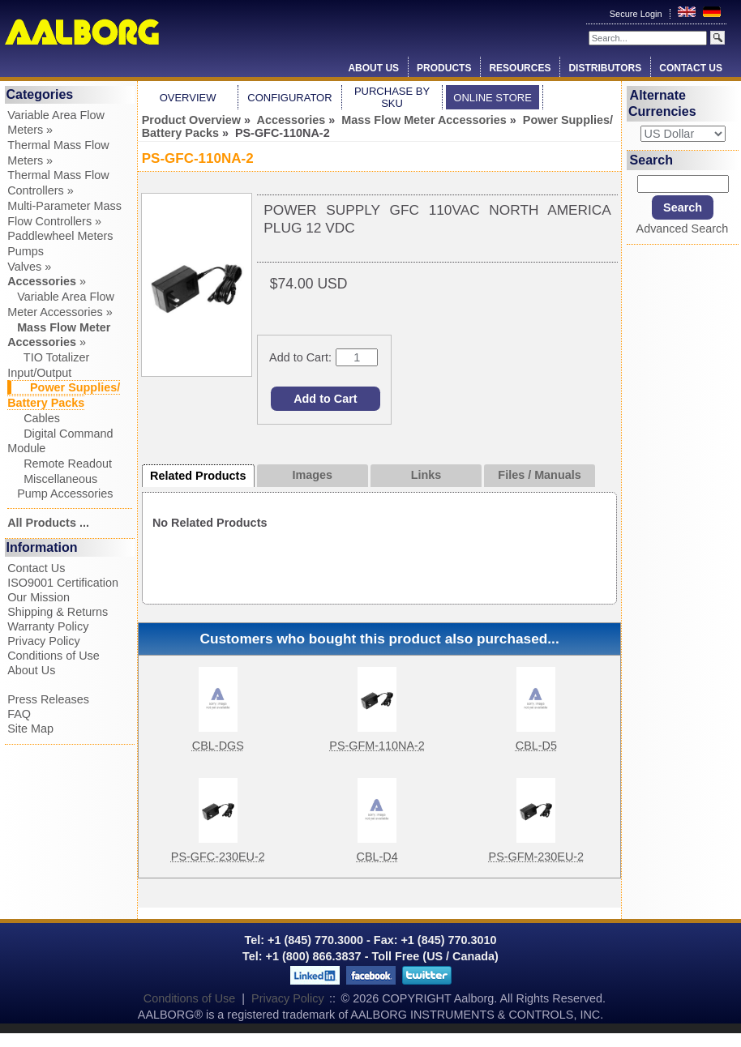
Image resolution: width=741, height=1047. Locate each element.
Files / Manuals (539, 474)
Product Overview (191, 119)
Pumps (25, 251)
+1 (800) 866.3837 (314, 956)
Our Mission (38, 597)
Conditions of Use (53, 655)
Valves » (29, 266)
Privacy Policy (43, 641)
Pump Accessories (60, 493)
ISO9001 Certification (62, 582)
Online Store (492, 98)
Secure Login (637, 14)
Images (313, 474)
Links (426, 474)
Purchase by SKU (392, 97)
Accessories (291, 119)
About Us (373, 68)
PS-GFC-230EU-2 (218, 856)
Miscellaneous (52, 478)
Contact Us (690, 68)
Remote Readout (59, 463)
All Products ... (48, 522)
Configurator (289, 98)
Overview (188, 98)
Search (651, 160)
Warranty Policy (47, 626)
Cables (33, 418)
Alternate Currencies (662, 103)
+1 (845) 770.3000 (313, 940)
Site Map (30, 728)
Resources (519, 68)
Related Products (198, 475)
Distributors (604, 68)
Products (444, 68)
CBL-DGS (218, 745)
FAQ (19, 713)
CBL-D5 (536, 745)
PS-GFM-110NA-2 (377, 745)
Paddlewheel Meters (60, 235)
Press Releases (48, 699)
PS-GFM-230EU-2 (537, 856)
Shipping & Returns (57, 611)
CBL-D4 (377, 856)
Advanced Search (682, 228)
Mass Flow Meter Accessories (423, 119)
